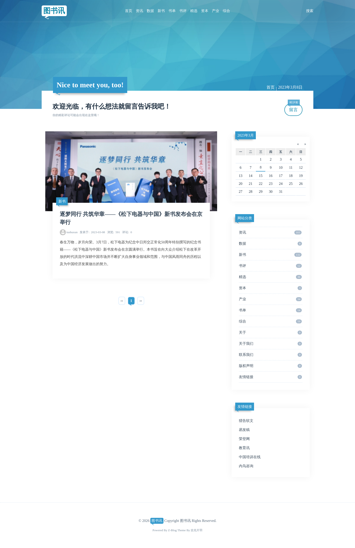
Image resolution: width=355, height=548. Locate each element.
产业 (215, 11)
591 (113, 232)
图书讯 (54, 11)
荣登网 (244, 439)
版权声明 (270, 366)
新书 (161, 11)
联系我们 (270, 355)
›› (140, 301)
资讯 (139, 11)
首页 (128, 11)
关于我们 (270, 344)
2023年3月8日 (290, 87)
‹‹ (122, 301)
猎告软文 (246, 421)
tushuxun (72, 232)
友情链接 (270, 377)
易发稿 (244, 430)
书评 (183, 11)
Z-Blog (172, 530)
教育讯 (244, 448)
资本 (204, 11)
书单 (172, 11)
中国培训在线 (250, 457)
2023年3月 (245, 135)
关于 (270, 332)
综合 (226, 11)
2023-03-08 (92, 232)
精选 (193, 11)
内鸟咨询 (246, 466)
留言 (294, 108)
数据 (150, 11)
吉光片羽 (196, 530)
